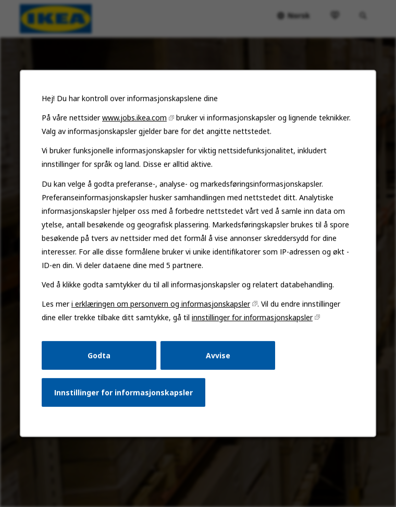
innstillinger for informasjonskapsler (251, 325)
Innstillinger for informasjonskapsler (125, 398)
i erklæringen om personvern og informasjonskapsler (162, 312)
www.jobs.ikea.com (136, 131)
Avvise (217, 362)
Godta (101, 362)
